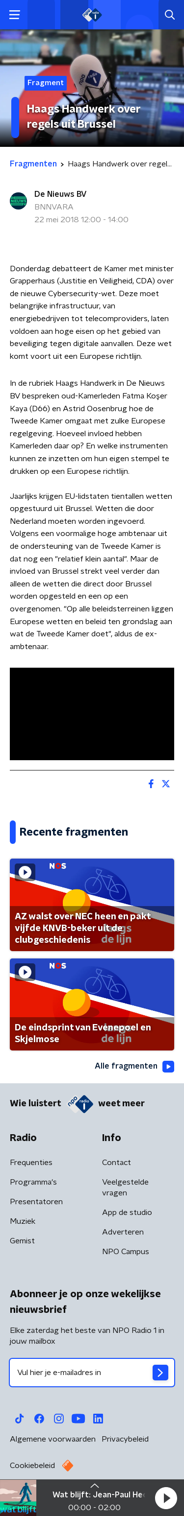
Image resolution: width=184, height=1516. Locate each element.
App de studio (127, 1212)
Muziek (22, 1221)
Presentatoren (36, 1202)
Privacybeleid (125, 1439)
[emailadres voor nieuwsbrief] (92, 1372)
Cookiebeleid (32, 1465)
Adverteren (123, 1232)
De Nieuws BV (60, 194)
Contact (116, 1162)
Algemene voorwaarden (53, 1439)
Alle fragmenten (134, 1067)
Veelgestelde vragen (125, 1187)
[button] (166, 1498)
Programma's (33, 1182)
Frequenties (31, 1162)
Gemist (22, 1241)
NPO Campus (125, 1252)
